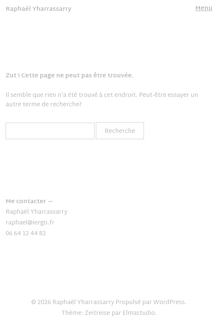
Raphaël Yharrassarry (38, 9)
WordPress (169, 302)
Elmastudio (139, 313)
